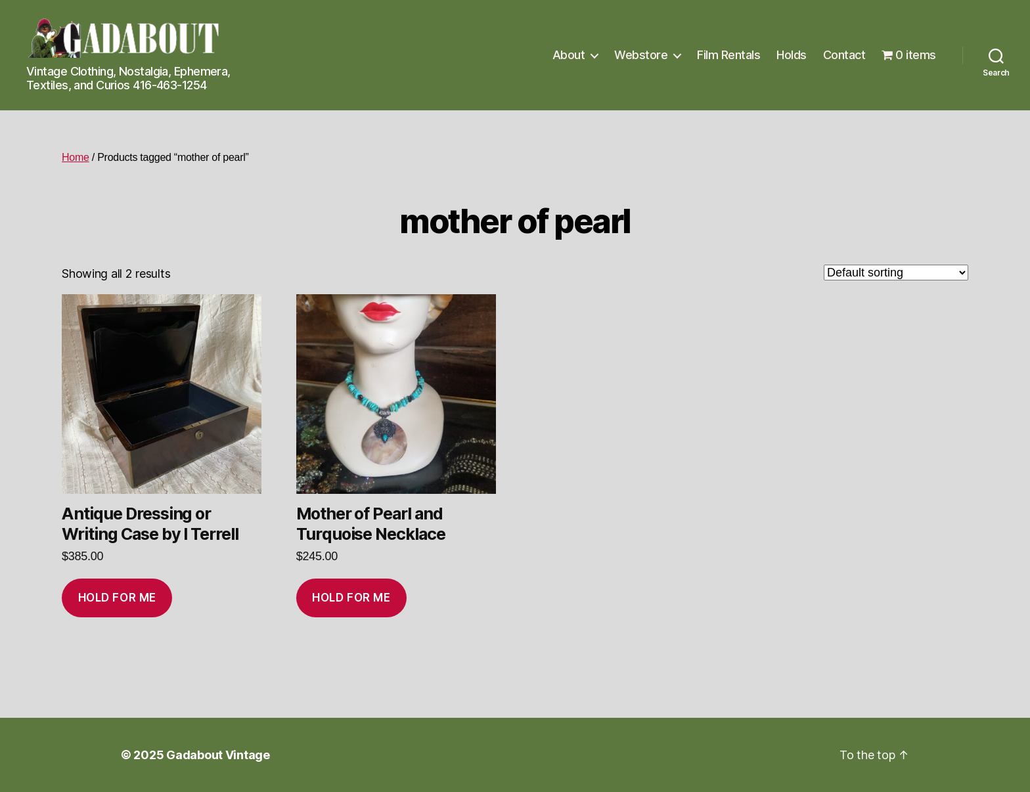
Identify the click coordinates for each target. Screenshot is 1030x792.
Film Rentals (728, 55)
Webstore (640, 55)
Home (75, 157)
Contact (844, 55)
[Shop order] (896, 272)
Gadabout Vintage (218, 755)
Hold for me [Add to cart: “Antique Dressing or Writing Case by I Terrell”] (117, 597)
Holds (791, 55)
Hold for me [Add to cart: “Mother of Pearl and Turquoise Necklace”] (351, 597)
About (568, 55)
